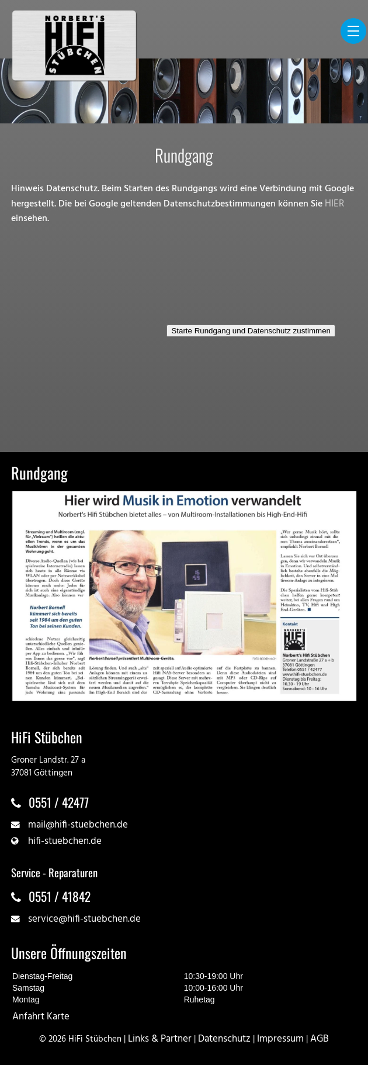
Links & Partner (160, 1039)
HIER (334, 204)
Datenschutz (224, 1039)
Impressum (280, 1039)
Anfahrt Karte (41, 1017)
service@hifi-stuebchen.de (84, 919)
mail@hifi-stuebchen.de (78, 825)
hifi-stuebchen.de (65, 841)
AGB (319, 1039)
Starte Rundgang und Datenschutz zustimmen (251, 330)
